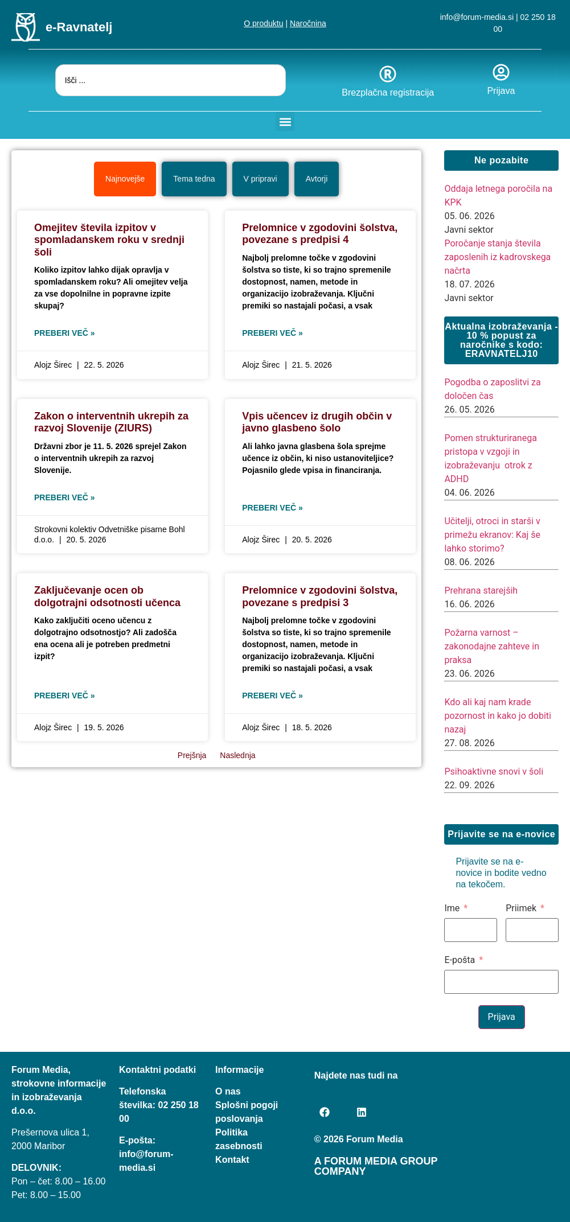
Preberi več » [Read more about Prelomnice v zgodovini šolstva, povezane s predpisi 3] (272, 695)
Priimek (521, 908)
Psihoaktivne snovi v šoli (493, 771)
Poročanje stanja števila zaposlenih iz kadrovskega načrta (497, 257)
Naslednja (237, 755)
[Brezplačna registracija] (387, 74)
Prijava (501, 91)
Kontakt (232, 1160)
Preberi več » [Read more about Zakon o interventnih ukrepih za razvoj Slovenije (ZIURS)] (64, 497)
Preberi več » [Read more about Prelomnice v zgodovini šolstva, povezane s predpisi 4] (272, 333)
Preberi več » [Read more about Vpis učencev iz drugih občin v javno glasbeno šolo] (272, 507)
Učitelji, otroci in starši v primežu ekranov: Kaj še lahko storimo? (492, 535)
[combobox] (170, 80)
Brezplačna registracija (388, 92)
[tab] (125, 179)
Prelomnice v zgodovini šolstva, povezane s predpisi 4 (319, 234)
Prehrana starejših (481, 590)
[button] (285, 121)
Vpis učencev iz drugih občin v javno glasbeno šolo (317, 422)
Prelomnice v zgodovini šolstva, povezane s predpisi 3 (319, 596)
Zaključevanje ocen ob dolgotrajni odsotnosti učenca (107, 596)
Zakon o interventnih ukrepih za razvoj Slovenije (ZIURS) (111, 422)
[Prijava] (501, 72)
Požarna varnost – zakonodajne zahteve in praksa (491, 646)
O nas (227, 1091)
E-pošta (459, 960)
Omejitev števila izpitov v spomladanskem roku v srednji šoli (109, 240)
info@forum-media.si (477, 17)
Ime (452, 908)
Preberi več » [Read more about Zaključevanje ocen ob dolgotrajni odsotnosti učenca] (64, 695)
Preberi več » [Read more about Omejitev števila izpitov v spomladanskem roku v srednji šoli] (64, 333)
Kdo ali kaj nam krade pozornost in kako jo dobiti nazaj (497, 716)
